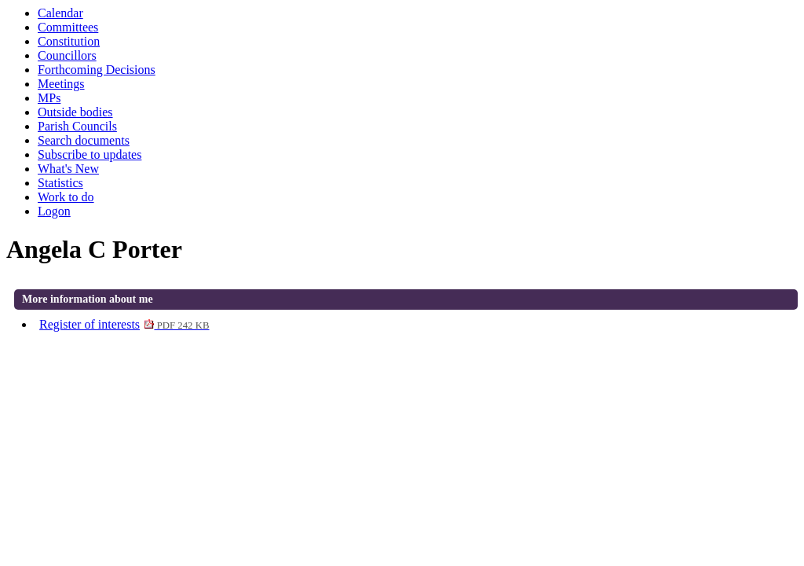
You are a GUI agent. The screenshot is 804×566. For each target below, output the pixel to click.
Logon (54, 211)
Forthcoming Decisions (96, 69)
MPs (49, 98)
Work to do (66, 197)
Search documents (84, 140)
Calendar (60, 13)
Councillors (67, 55)
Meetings (61, 83)
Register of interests (124, 324)
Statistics (60, 182)
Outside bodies (75, 112)
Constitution (69, 41)
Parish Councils (77, 126)
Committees (68, 27)
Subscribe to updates (89, 154)
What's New (68, 168)
